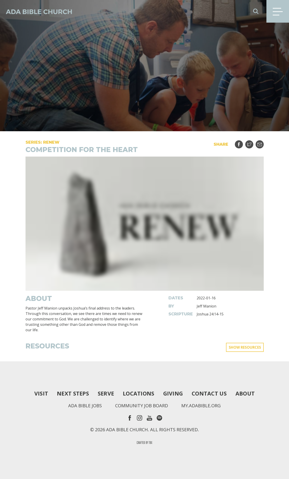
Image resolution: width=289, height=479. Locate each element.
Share (241, 142)
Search (256, 11)
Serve (106, 393)
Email (262, 142)
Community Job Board (141, 405)
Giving (173, 393)
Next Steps (73, 393)
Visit (41, 393)
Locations (138, 393)
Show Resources (245, 347)
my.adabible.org (201, 405)
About (245, 393)
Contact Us (209, 393)
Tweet (252, 142)
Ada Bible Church (36, 11)
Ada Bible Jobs (85, 405)
